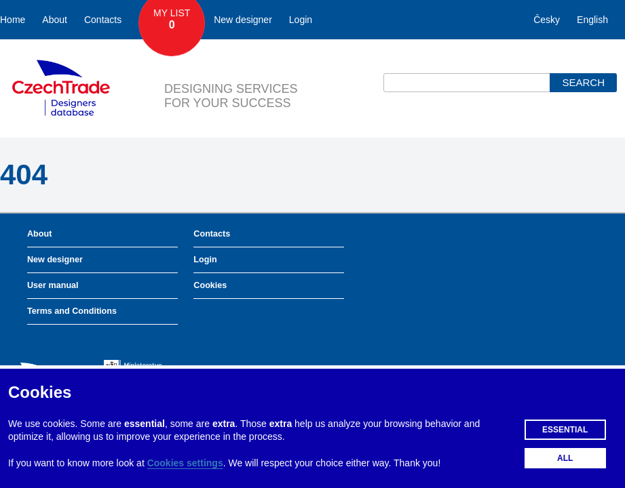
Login (300, 19)
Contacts (102, 19)
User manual (53, 285)
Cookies (210, 285)
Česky (546, 19)
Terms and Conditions (72, 311)
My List (171, 19)
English (592, 19)
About (54, 19)
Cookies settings (185, 463)
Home (12, 19)
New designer (243, 19)
